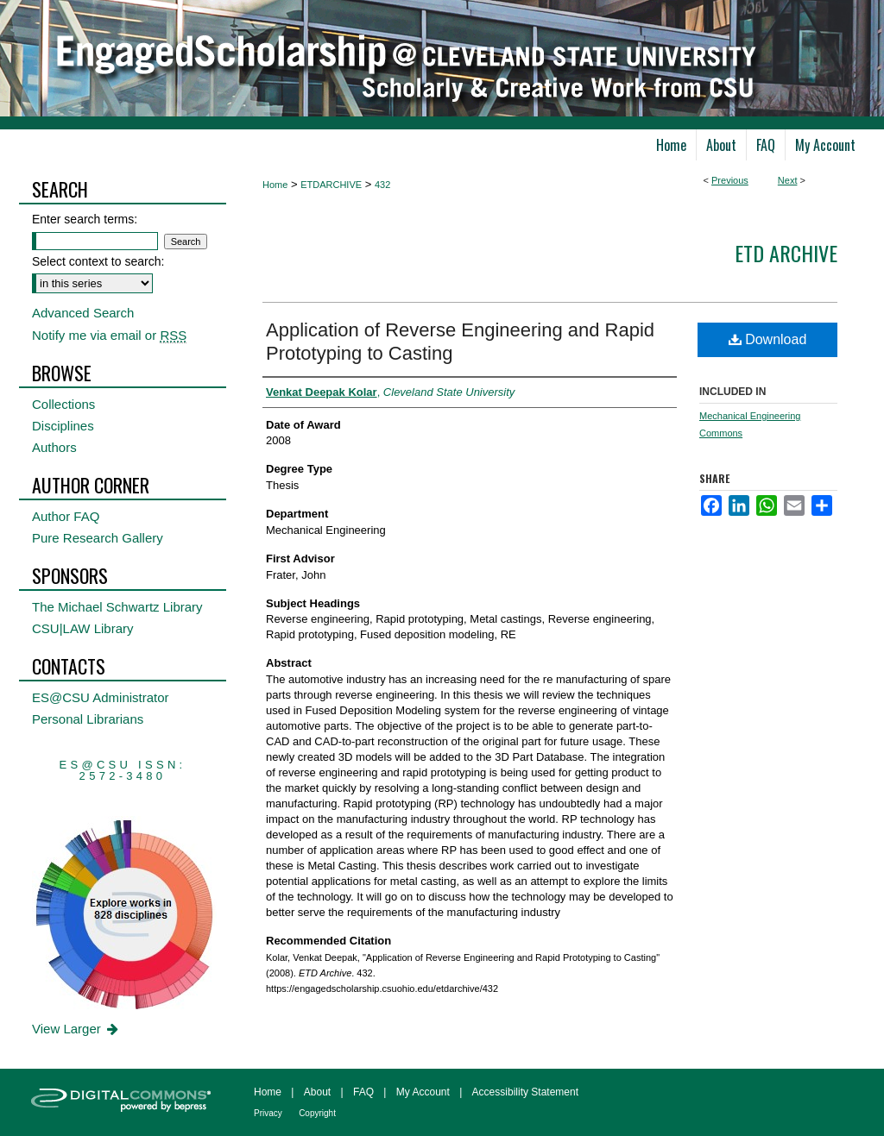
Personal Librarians (87, 719)
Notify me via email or (109, 335)
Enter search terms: (84, 219)
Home (274, 184)
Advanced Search (83, 312)
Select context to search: (98, 261)
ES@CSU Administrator (100, 697)
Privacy (268, 1113)
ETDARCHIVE (331, 184)
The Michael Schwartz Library (117, 606)
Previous (729, 180)
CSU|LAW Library (83, 628)
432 (382, 184)
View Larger (76, 1028)
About (317, 1092)
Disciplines (63, 425)
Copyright (317, 1113)
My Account (423, 1092)
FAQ (363, 1092)
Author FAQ (65, 516)
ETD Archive (786, 252)
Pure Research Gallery (97, 537)
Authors (54, 447)
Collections (63, 404)
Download (768, 339)
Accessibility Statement (525, 1092)
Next (788, 180)
